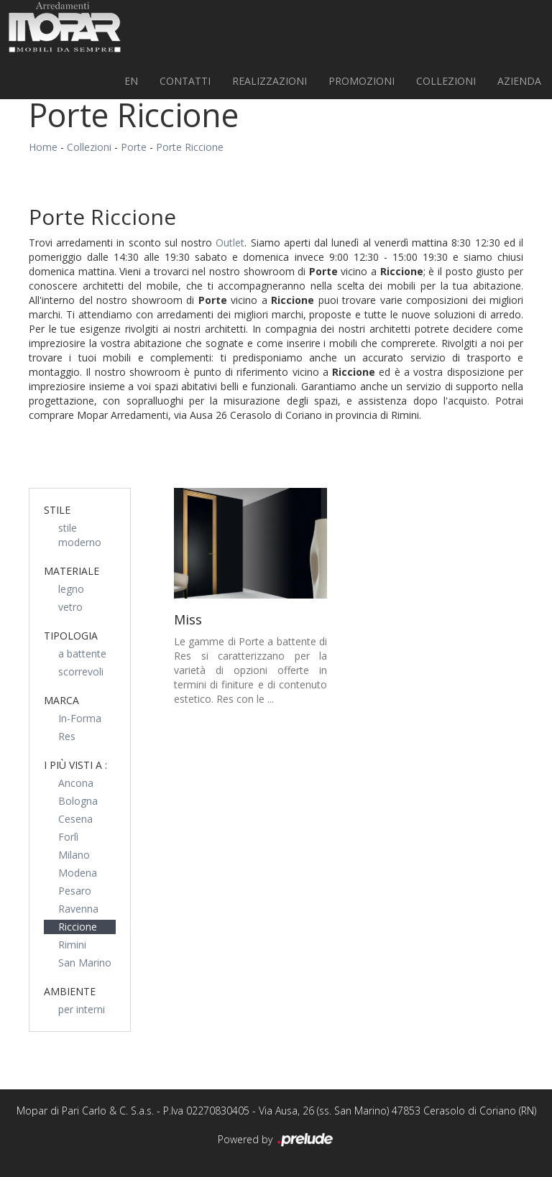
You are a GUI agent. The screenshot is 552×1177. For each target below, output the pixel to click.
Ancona (75, 783)
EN (131, 81)
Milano (74, 855)
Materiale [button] (71, 571)
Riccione (77, 926)
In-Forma (79, 718)
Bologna (78, 801)
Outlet (230, 242)
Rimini (72, 944)
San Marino (84, 962)
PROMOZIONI (361, 81)
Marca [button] (61, 700)
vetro (70, 607)
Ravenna (78, 908)
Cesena (75, 819)
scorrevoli (81, 671)
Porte (134, 147)
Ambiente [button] (70, 991)
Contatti (185, 81)
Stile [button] (57, 510)
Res (66, 736)
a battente (82, 653)
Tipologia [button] (71, 635)
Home (43, 147)
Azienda (519, 81)
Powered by (276, 1140)
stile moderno (79, 535)
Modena (77, 873)
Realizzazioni (269, 81)
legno (71, 589)
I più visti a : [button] (75, 765)
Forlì (68, 837)
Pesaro (74, 890)
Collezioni (446, 81)
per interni (81, 1009)
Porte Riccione (190, 147)
